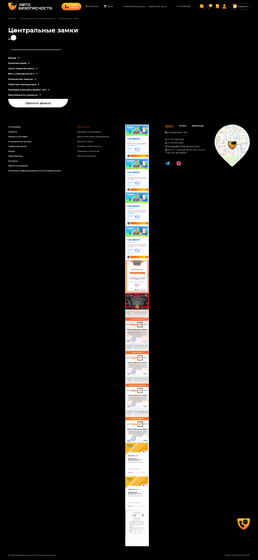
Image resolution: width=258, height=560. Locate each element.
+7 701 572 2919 (175, 143)
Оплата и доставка (17, 136)
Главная (12, 18)
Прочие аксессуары (86, 156)
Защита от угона (85, 141)
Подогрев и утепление (88, 151)
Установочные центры (134, 6)
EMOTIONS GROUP (240, 555)
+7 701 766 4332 (183, 6)
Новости (12, 132)
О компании (14, 127)
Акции (11, 151)
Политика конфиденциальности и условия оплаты (34, 171)
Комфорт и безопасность (89, 146)
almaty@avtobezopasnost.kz (183, 146)
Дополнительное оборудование (37, 18)
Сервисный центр (158, 6)
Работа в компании (18, 166)
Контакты (13, 161)
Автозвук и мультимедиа (89, 132)
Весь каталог (83, 127)
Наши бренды (15, 156)
